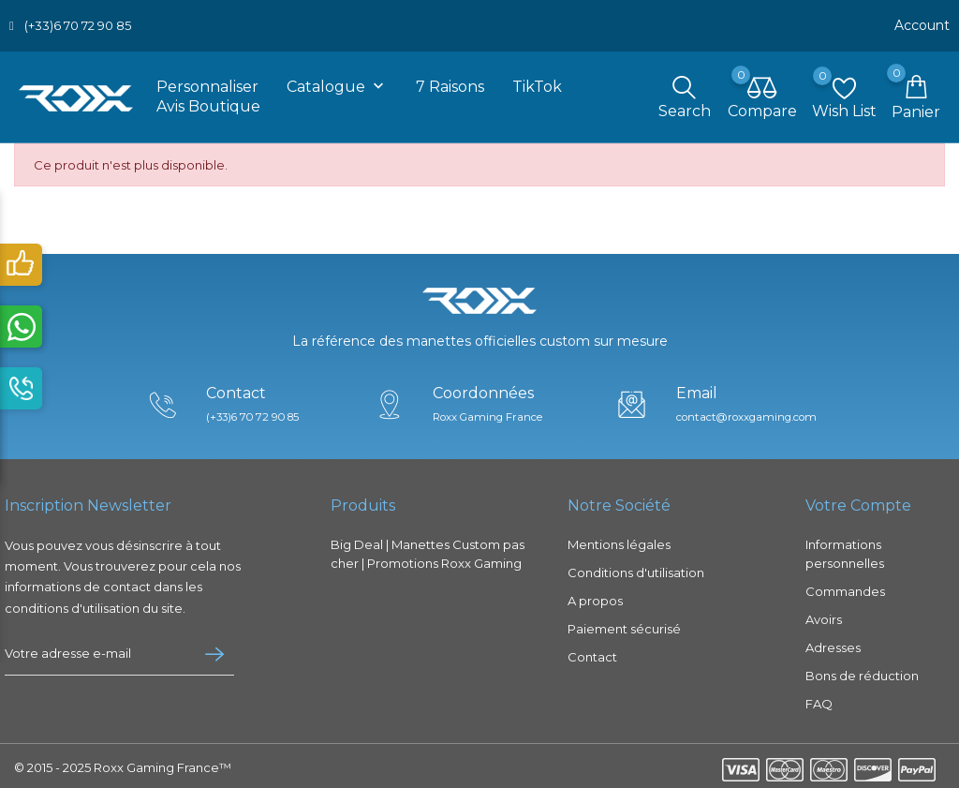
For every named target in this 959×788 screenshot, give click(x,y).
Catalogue (337, 84)
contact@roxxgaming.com (753, 413)
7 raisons (450, 83)
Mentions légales (619, 540)
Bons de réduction (862, 671)
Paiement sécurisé (624, 624)
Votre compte (858, 502)
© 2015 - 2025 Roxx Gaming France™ (122, 763)
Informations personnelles (844, 550)
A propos (595, 596)
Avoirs (823, 615)
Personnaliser (207, 83)
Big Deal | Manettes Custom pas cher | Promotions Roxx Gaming (427, 550)
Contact (592, 653)
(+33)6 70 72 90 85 (77, 23)
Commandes (845, 587)
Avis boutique (208, 103)
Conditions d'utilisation (636, 568)
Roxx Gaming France (489, 413)
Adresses (833, 643)
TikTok (537, 83)
